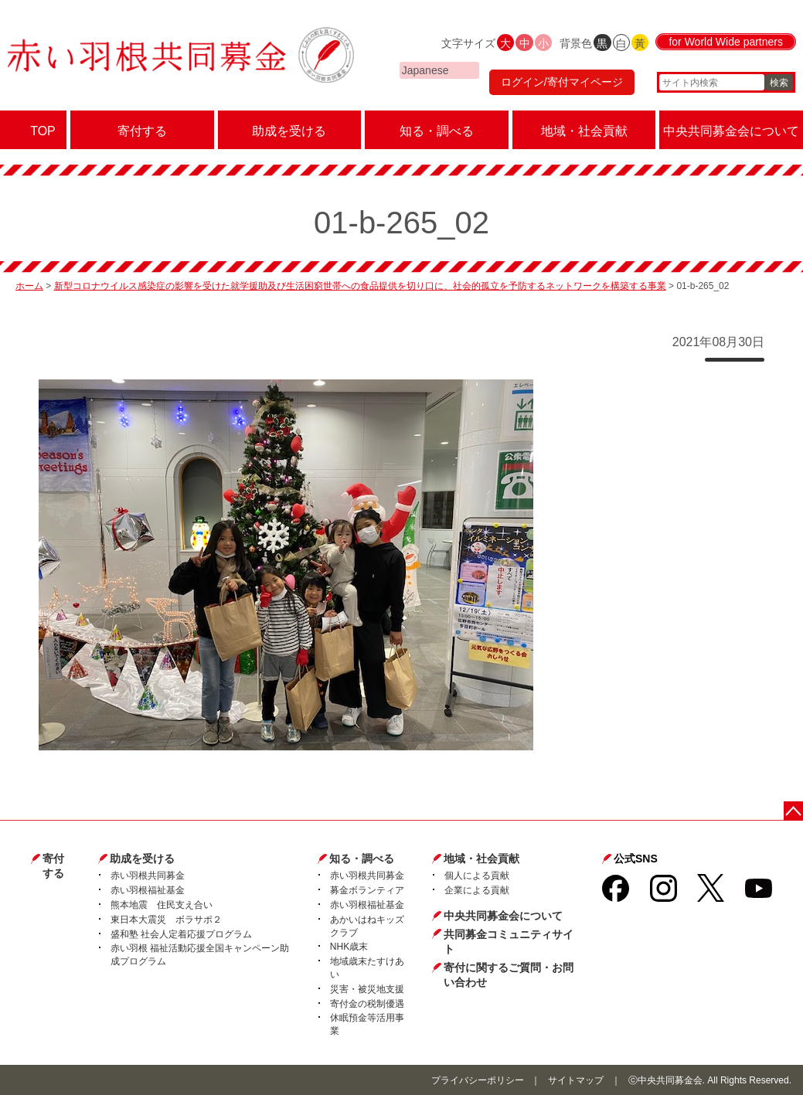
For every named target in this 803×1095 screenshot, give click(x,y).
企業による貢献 (476, 890)
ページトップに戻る (793, 811)
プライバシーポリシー (477, 1080)
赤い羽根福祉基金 (148, 890)
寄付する (53, 866)
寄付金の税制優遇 (367, 1003)
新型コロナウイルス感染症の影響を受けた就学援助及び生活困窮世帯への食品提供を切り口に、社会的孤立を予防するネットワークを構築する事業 (360, 286)
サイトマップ (576, 1080)
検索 (779, 82)
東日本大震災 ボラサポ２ (166, 919)
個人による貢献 (476, 875)
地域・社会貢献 (481, 858)
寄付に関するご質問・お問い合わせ (508, 975)
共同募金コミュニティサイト (508, 942)
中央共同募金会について (503, 916)
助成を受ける (142, 858)
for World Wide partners (726, 42)
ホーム (29, 286)
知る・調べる (361, 858)
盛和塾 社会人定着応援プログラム (181, 934)
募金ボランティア (367, 890)
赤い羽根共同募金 (148, 875)
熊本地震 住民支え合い (162, 904)
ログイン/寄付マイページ (562, 82)
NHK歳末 (349, 946)
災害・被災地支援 (367, 989)
